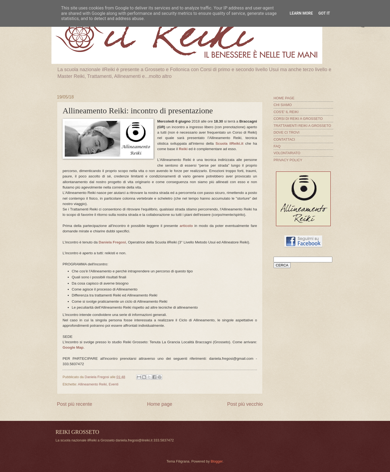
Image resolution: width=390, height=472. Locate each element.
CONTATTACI (284, 139)
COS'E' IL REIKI (286, 112)
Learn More (301, 13)
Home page (159, 404)
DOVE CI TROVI (287, 132)
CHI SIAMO (283, 105)
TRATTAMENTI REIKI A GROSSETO (302, 126)
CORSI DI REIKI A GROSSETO (298, 119)
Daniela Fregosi (112, 242)
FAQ (277, 146)
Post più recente (74, 404)
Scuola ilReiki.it (229, 143)
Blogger (217, 461)
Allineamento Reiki (92, 384)
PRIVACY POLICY (288, 160)
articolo (186, 226)
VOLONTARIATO (287, 153)
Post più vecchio (245, 404)
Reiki (183, 149)
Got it (324, 13)
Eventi (113, 384)
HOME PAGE (284, 98)
